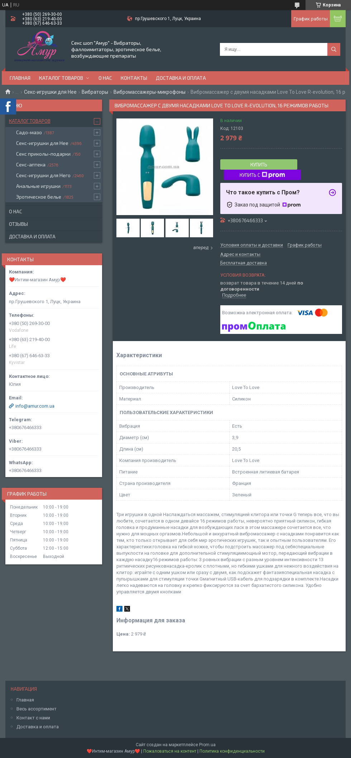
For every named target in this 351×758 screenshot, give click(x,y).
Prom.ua (207, 744)
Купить (258, 164)
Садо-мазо (29, 132)
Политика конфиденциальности (232, 751)
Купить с (262, 175)
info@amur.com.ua (34, 406)
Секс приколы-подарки (43, 154)
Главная (20, 78)
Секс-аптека (30, 164)
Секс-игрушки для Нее (50, 92)
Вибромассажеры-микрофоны (150, 92)
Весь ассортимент (36, 708)
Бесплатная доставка (243, 263)
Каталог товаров (61, 78)
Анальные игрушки (38, 186)
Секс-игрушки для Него (43, 175)
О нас (105, 78)
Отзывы (18, 224)
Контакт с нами (33, 717)
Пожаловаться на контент (169, 751)
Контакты (134, 78)
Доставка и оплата (181, 78)
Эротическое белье (38, 197)
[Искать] (333, 49)
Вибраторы (95, 92)
